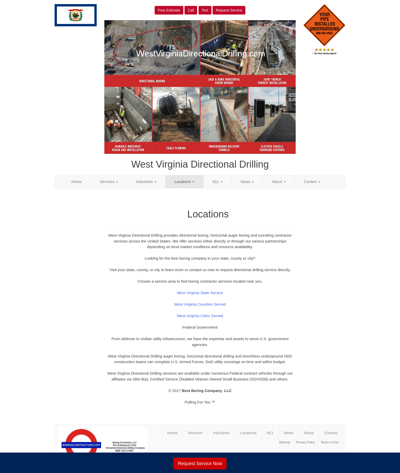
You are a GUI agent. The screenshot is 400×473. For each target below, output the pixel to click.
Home (76, 181)
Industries (146, 181)
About (278, 181)
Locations (184, 181)
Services (109, 181)
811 (217, 181)
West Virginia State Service (200, 293)
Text (205, 10)
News (247, 181)
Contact (312, 181)
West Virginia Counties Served (200, 304)
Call (191, 10)
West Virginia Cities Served (200, 316)
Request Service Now (200, 463)
